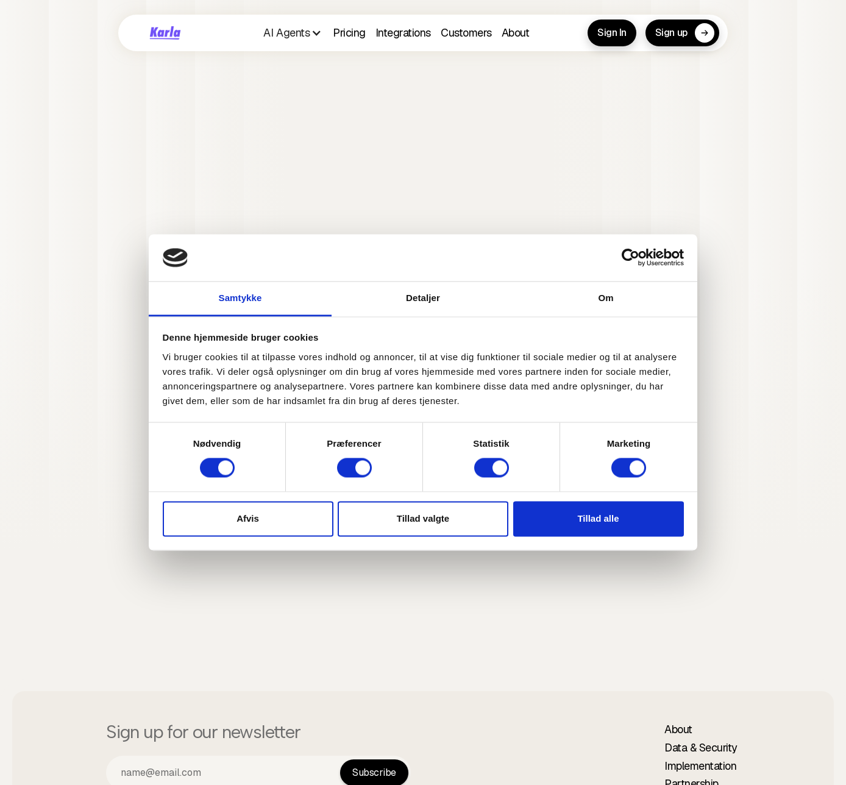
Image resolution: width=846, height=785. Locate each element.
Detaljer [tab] (423, 298)
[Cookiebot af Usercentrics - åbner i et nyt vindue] (630, 258)
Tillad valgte (423, 518)
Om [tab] (605, 298)
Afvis (247, 518)
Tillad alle (598, 518)
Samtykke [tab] (240, 298)
